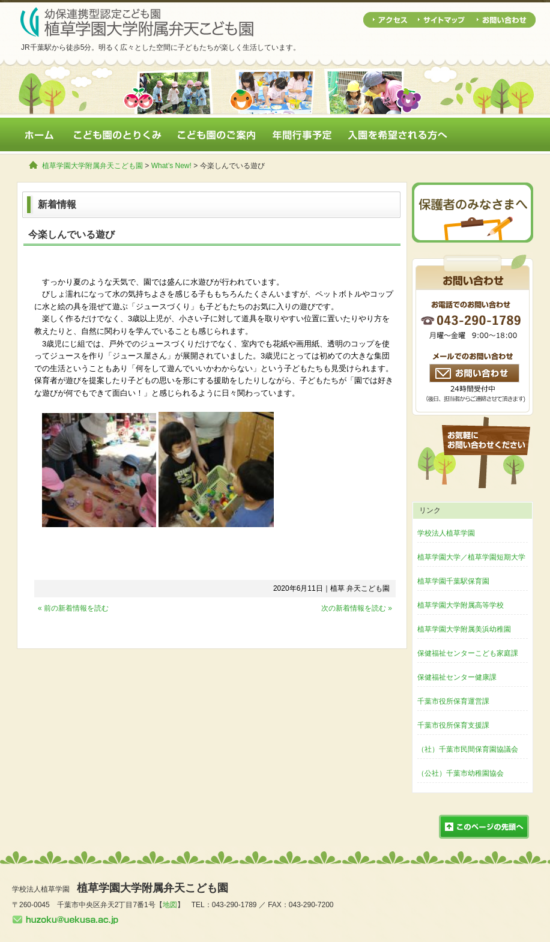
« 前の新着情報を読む (73, 608)
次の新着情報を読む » (356, 608)
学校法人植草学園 (446, 533)
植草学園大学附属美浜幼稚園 (464, 629)
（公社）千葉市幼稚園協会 (460, 773)
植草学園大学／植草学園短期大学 (471, 557)
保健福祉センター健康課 (457, 677)
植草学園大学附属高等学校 (460, 605)
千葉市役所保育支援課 (453, 725)
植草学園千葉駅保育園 (453, 581)
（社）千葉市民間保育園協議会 (467, 749)
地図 (170, 905)
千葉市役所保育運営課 (453, 701)
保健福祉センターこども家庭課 (467, 653)
